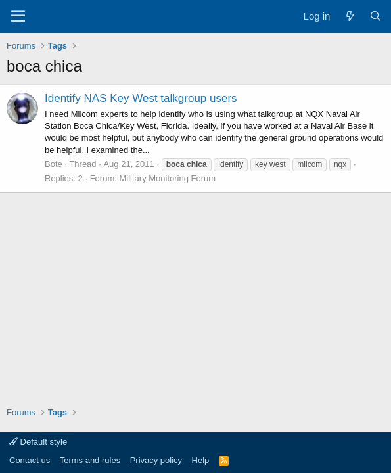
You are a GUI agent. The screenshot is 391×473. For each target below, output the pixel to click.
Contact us (29, 460)
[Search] (375, 16)
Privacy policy (156, 460)
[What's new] (349, 16)
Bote (53, 164)
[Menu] (18, 16)
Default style (38, 442)
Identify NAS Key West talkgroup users (141, 98)
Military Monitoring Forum (167, 178)
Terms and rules (90, 460)
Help (201, 460)
